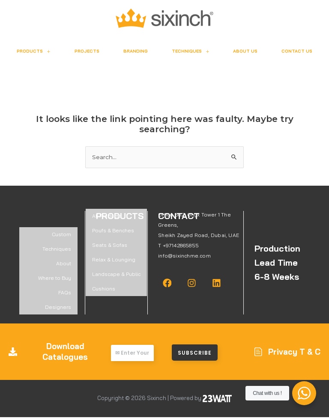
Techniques (190, 51)
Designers (58, 307)
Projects (87, 51)
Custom (61, 234)
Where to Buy (54, 278)
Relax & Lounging (113, 259)
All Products (106, 216)
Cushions (103, 288)
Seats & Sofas (109, 245)
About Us (245, 51)
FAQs (64, 292)
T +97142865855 (178, 245)
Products (34, 51)
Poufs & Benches (113, 230)
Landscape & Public (116, 274)
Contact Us (296, 51)
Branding (135, 51)
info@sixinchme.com (184, 255)
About (63, 263)
